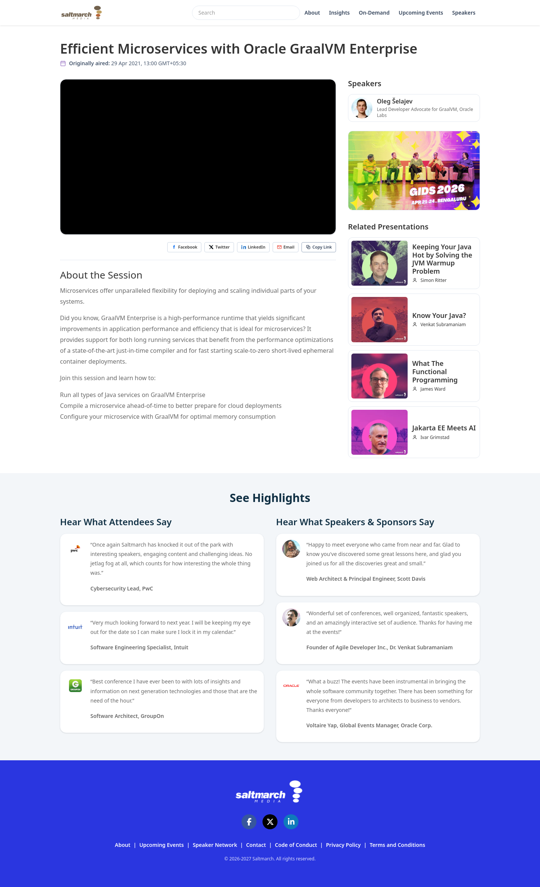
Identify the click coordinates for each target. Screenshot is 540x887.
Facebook (184, 247)
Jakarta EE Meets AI (444, 427)
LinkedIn (253, 247)
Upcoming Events (421, 12)
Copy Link (319, 247)
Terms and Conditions (397, 844)
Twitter (219, 247)
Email (285, 247)
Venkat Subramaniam (443, 325)
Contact (256, 844)
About (312, 12)
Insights (339, 12)
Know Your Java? (439, 315)
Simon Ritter (433, 280)
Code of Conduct (296, 844)
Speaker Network (215, 844)
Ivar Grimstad (434, 438)
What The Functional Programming (435, 371)
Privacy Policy (343, 844)
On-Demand (374, 12)
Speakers (464, 12)
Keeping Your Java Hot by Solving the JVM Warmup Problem (442, 259)
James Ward (433, 389)
